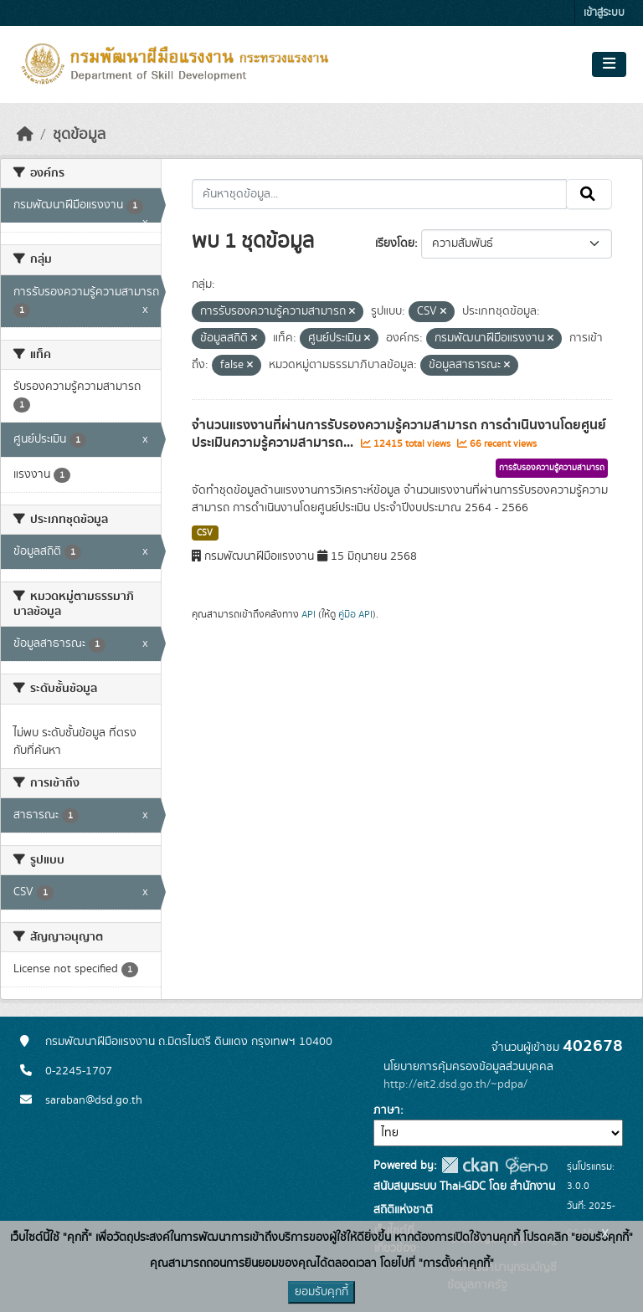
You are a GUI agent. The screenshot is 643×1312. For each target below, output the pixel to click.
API (308, 614)
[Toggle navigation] (609, 64)
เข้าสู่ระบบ (604, 13)
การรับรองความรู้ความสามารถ (551, 468)
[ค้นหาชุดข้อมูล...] (380, 194)
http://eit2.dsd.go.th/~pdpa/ (455, 1084)
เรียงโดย (394, 243)
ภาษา (386, 1110)
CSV (205, 533)
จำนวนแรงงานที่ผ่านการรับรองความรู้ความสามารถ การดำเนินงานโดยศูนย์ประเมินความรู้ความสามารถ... (399, 434)
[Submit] (589, 194)
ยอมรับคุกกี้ (321, 1292)
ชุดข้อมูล (79, 135)
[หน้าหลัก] (25, 135)
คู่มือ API (355, 614)
